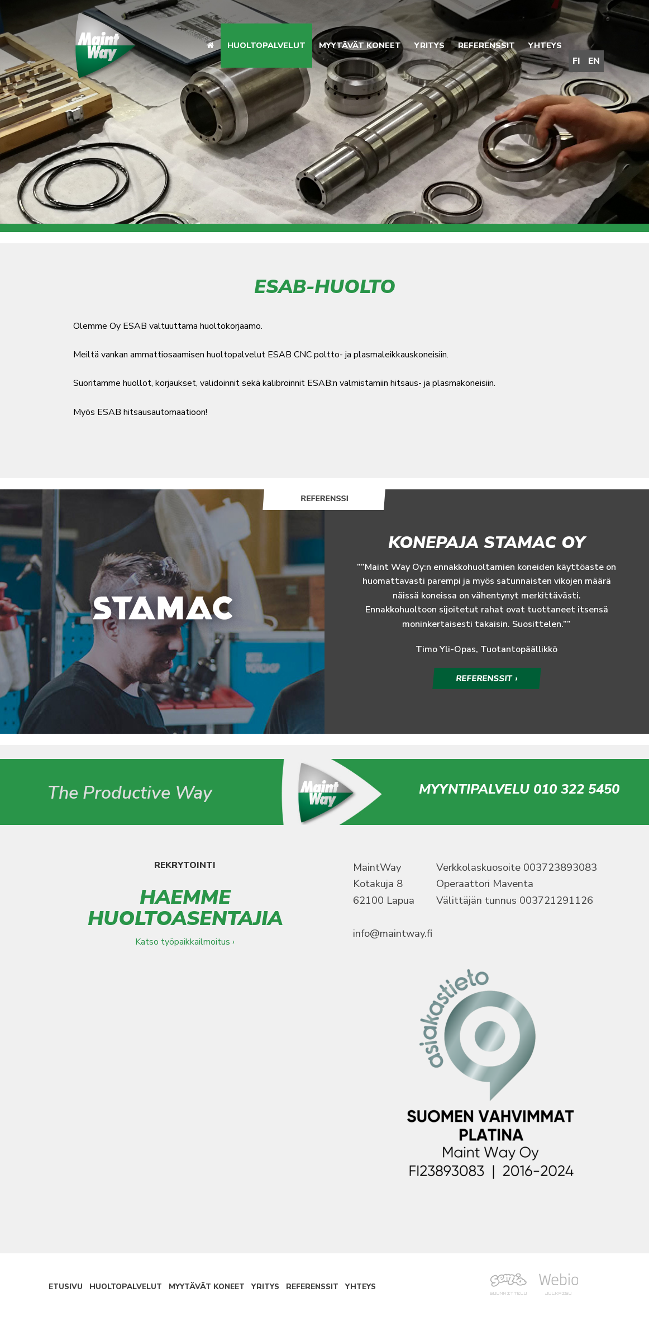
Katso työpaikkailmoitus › (185, 942)
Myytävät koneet (360, 45)
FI (576, 61)
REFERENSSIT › (487, 678)
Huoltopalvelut (266, 45)
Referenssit (486, 45)
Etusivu (66, 1287)
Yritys (429, 45)
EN (594, 61)
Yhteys (545, 45)
